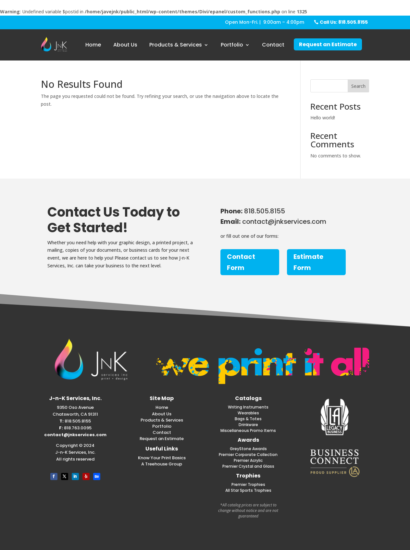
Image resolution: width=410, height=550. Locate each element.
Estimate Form (308, 262)
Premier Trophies (248, 484)
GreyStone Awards (248, 448)
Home (93, 44)
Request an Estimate (328, 44)
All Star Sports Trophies (248, 490)
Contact (273, 44)
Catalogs (248, 398)
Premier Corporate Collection (248, 454)
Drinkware (248, 424)
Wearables (248, 413)
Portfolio (232, 44)
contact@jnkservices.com (75, 435)
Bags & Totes (248, 419)
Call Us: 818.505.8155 (344, 22)
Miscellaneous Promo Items (248, 430)
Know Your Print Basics (162, 458)
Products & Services (175, 44)
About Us (125, 44)
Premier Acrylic (248, 460)
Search (358, 86)
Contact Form (241, 262)
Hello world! (322, 117)
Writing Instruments (248, 407)
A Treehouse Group (161, 464)
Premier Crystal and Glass (248, 466)
